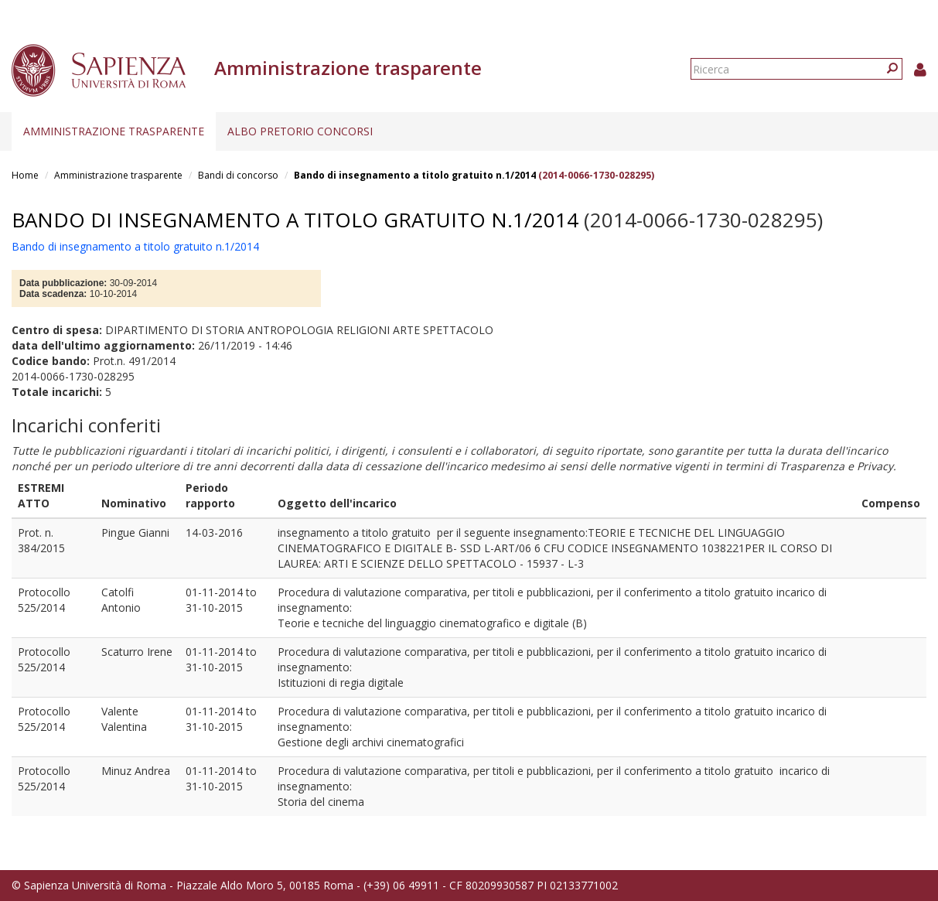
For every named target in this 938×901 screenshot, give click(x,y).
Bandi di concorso (238, 175)
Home (25, 175)
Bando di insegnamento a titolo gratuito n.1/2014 (415, 175)
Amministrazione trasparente (113, 131)
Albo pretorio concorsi (300, 131)
